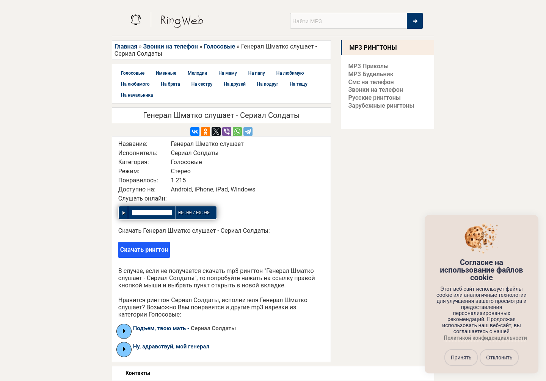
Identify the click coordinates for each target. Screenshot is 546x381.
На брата (170, 84)
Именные (166, 73)
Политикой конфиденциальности (485, 338)
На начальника (137, 95)
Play (124, 331)
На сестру (202, 84)
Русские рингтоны (374, 97)
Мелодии (197, 73)
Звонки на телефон (170, 46)
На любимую (290, 73)
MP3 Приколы (368, 66)
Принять (461, 357)
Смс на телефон (371, 82)
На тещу (299, 84)
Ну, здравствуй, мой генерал (171, 346)
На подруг (267, 84)
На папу (256, 73)
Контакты (138, 373)
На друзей (234, 84)
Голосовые (219, 46)
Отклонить (499, 357)
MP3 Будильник (371, 74)
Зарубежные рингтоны (381, 105)
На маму (227, 73)
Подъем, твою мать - (184, 328)
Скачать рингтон (144, 249)
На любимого (135, 84)
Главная (126, 46)
